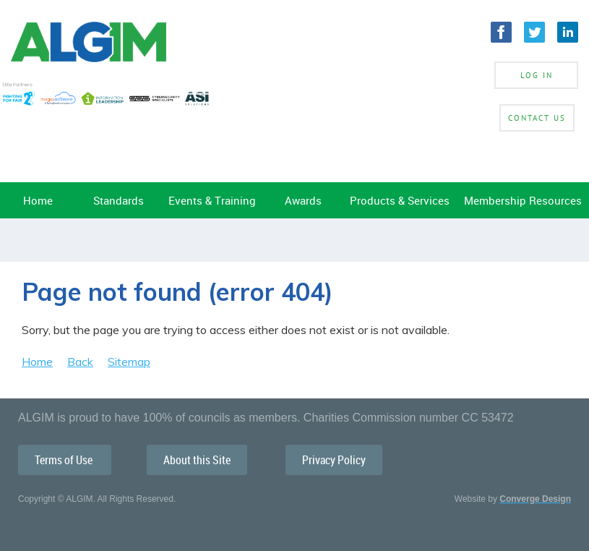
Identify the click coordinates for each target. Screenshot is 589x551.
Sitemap (129, 361)
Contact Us (537, 118)
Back (80, 361)
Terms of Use (65, 460)
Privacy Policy (334, 460)
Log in (536, 75)
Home (37, 361)
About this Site (197, 460)
